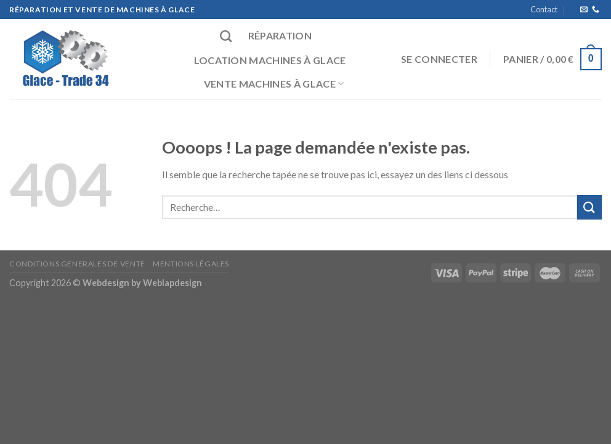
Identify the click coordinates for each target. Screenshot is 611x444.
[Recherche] (226, 36)
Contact (543, 9)
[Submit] (589, 207)
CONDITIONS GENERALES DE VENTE (77, 263)
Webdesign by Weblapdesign (142, 283)
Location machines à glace (270, 60)
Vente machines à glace (274, 84)
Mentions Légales (191, 263)
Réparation (280, 35)
